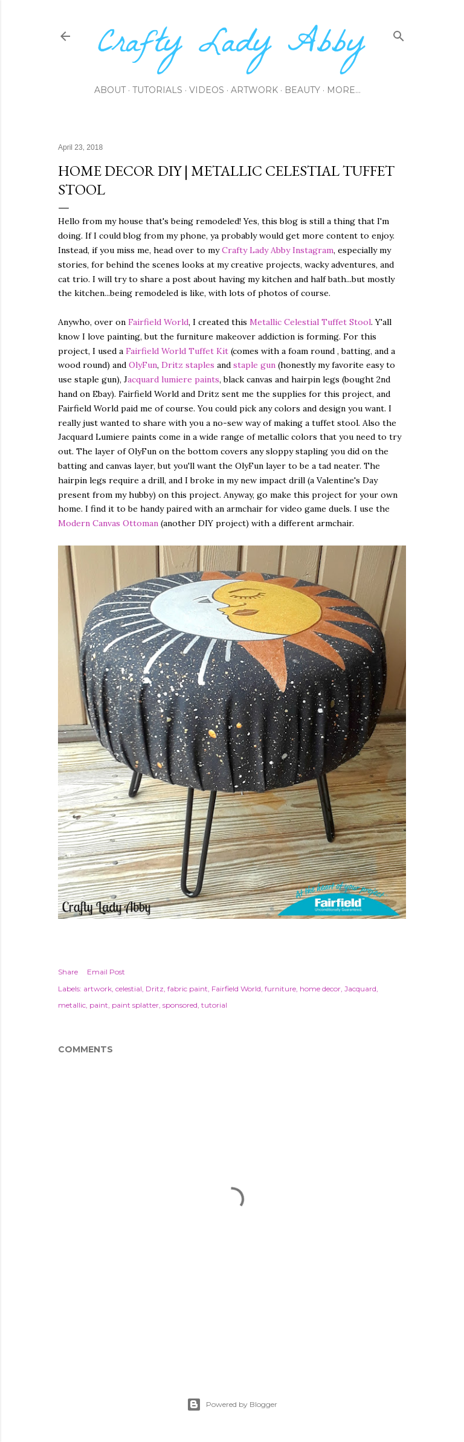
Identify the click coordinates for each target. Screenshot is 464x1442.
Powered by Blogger (232, 1404)
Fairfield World (158, 322)
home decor (320, 988)
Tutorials (157, 90)
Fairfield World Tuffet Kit (177, 351)
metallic (72, 1004)
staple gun (254, 364)
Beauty (302, 90)
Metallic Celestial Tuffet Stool (310, 322)
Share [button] (68, 971)
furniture (280, 988)
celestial (128, 988)
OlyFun (143, 364)
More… (344, 90)
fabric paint (187, 988)
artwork (97, 988)
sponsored (180, 1004)
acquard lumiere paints (173, 379)
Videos (206, 90)
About (110, 90)
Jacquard (360, 988)
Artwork (254, 90)
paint (98, 1004)
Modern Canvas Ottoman (108, 523)
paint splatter (135, 1004)
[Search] (399, 33)
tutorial (214, 1004)
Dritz (155, 988)
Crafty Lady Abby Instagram (278, 250)
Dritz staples (187, 364)
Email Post (106, 971)
